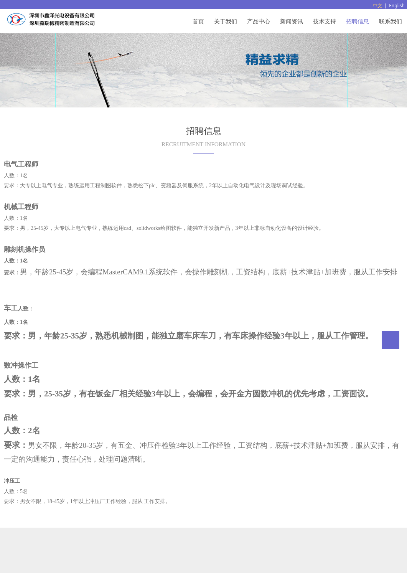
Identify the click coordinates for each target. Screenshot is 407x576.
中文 (377, 5)
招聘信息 (357, 21)
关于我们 (225, 21)
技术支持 (324, 21)
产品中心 (258, 21)
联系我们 (390, 21)
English (397, 5)
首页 (198, 21)
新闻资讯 (291, 21)
